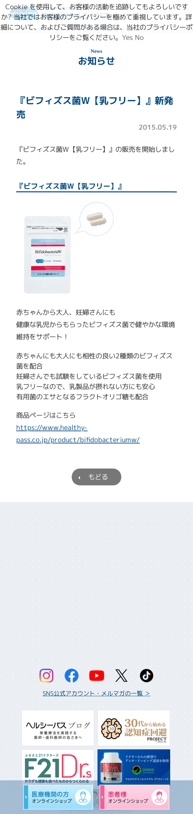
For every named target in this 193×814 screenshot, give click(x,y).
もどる (98, 477)
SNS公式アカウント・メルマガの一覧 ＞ (96, 693)
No (139, 37)
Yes (127, 37)
